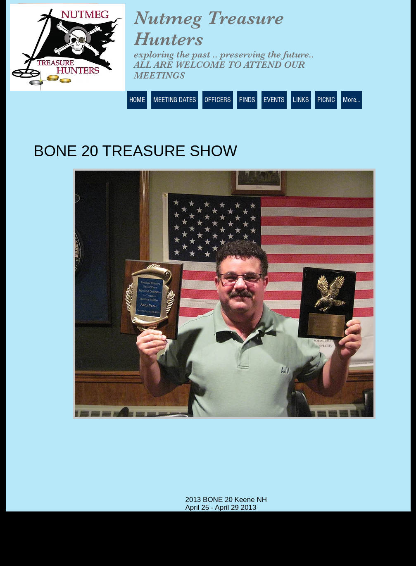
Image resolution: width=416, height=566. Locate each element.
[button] (224, 294)
